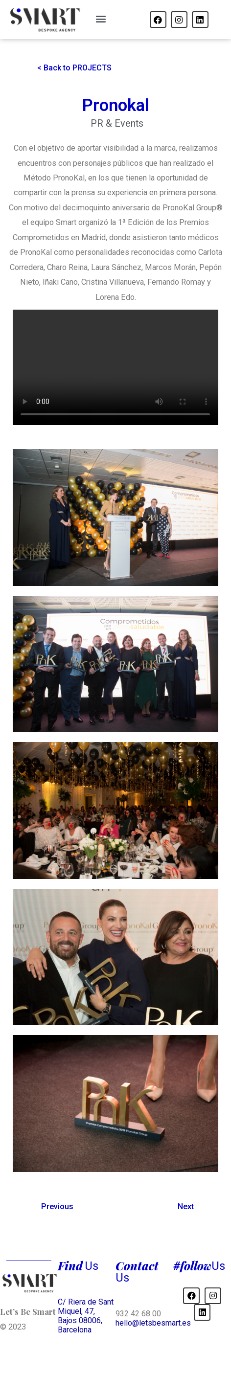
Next (186, 1206)
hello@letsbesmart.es (153, 1323)
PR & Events (117, 123)
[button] (101, 19)
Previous (57, 1206)
